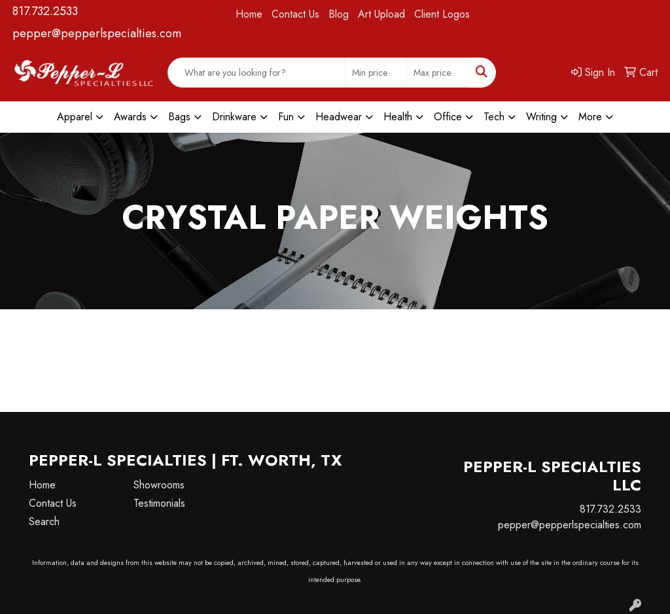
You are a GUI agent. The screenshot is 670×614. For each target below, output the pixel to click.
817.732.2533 (45, 11)
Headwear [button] (338, 116)
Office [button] (448, 116)
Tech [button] (494, 116)
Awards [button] (130, 116)
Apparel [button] (74, 116)
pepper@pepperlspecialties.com (96, 33)
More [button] (590, 116)
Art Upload (381, 14)
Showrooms (159, 484)
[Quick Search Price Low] (376, 73)
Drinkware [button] (234, 116)
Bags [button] (179, 116)
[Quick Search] (256, 73)
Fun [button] (286, 116)
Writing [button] (541, 116)
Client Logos (442, 14)
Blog (338, 14)
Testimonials (159, 503)
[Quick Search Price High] (437, 73)
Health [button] (397, 116)
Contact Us (295, 14)
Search (44, 521)
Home (249, 14)
